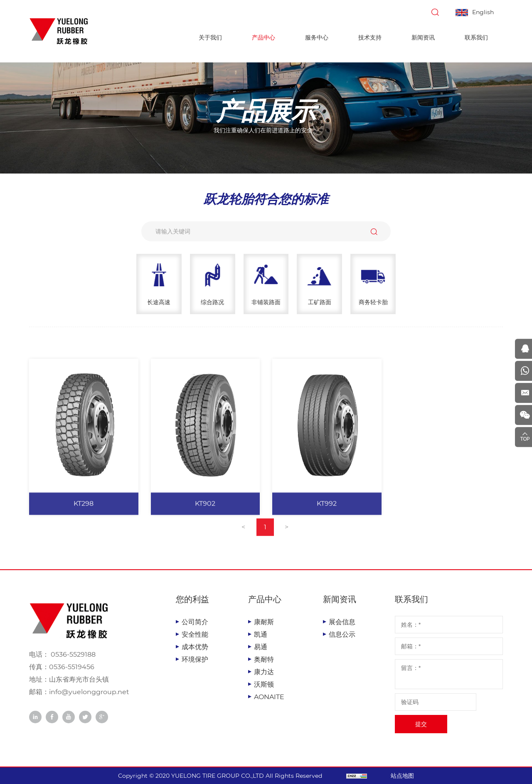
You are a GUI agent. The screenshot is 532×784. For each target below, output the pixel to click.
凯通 (260, 634)
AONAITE (269, 697)
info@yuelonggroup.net (89, 692)
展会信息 (342, 622)
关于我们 (210, 37)
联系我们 (476, 37)
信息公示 (342, 634)
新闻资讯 (423, 37)
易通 (260, 647)
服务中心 (316, 37)
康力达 (264, 672)
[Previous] (243, 534)
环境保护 (195, 659)
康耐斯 (264, 622)
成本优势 (195, 647)
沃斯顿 (264, 684)
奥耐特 (264, 659)
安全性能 (195, 634)
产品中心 (263, 37)
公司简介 (195, 622)
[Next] (287, 534)
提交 (421, 724)
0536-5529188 (72, 654)
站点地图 (404, 775)
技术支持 (370, 37)
